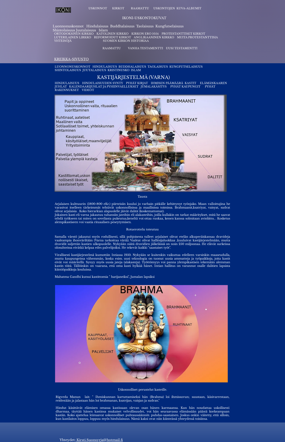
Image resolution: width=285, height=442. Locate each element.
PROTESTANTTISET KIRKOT (183, 33)
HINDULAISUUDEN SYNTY (102, 83)
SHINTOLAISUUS (68, 70)
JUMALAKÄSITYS (154, 86)
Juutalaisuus (86, 30)
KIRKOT (118, 8)
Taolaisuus (145, 26)
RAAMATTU (140, 8)
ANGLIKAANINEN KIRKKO (154, 37)
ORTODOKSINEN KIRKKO (74, 33)
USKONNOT (98, 8)
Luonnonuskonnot (69, 26)
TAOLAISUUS (158, 66)
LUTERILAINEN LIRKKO (73, 37)
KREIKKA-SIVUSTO (71, 59)
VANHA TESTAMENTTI (146, 48)
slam (104, 30)
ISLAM (136, 70)
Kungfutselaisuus (169, 26)
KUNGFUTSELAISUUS (186, 66)
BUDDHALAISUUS (132, 66)
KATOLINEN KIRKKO (113, 33)
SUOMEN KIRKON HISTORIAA (126, 40)
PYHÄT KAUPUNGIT (185, 86)
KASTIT (191, 83)
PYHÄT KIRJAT (137, 83)
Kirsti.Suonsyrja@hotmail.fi (99, 440)
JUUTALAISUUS (94, 70)
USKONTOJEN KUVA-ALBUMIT (177, 8)
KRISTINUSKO (118, 70)
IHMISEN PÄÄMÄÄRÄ (167, 83)
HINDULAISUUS (105, 66)
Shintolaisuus (64, 30)
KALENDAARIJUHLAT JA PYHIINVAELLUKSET (104, 86)
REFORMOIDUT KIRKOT (112, 37)
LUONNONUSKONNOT (73, 66)
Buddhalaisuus (122, 26)
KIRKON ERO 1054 (145, 33)
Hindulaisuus (96, 26)
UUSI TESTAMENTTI (181, 48)
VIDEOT (88, 90)
